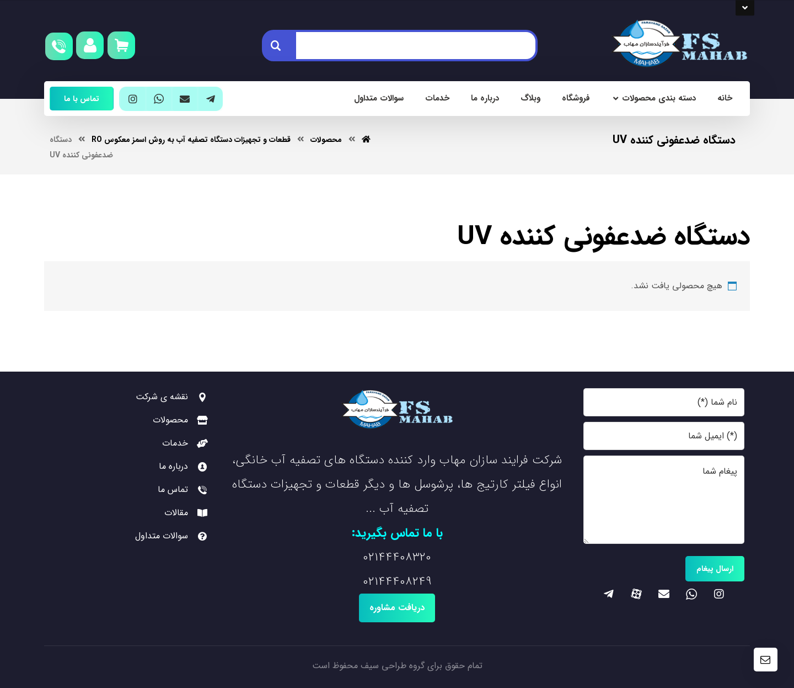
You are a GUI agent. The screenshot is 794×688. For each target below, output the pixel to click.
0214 (374, 557)
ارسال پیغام (714, 569)
